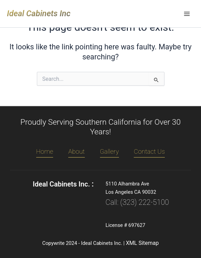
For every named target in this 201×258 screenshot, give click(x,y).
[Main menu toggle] (187, 14)
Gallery (109, 151)
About (76, 151)
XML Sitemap (142, 243)
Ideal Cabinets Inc (38, 13)
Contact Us (149, 151)
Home (44, 151)
